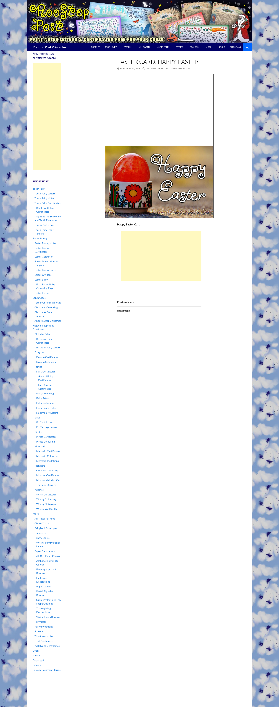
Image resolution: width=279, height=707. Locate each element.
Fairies (38, 366)
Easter (127, 47)
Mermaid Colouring (47, 455)
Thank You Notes (44, 636)
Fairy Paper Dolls (46, 407)
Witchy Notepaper (46, 504)
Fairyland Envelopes (46, 528)
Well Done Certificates (47, 645)
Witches (39, 489)
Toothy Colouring (44, 225)
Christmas (235, 47)
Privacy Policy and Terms (46, 669)
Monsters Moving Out (48, 480)
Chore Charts (42, 523)
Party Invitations (44, 626)
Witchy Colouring (46, 499)
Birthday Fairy (42, 334)
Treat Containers (44, 640)
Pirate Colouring (45, 441)
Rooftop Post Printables (49, 47)
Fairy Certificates (45, 371)
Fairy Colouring (45, 393)
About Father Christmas (48, 320)
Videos (36, 655)
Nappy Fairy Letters (47, 412)
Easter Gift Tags (43, 274)
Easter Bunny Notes (45, 243)
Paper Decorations (45, 551)
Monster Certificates (47, 475)
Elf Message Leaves (46, 427)
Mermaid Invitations (47, 460)
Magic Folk (163, 47)
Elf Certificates (44, 422)
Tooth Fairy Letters (45, 193)
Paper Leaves (43, 586)
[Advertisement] (161, 256)
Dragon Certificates (47, 357)
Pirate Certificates (46, 436)
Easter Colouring (44, 256)
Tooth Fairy (111, 47)
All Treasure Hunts (45, 518)
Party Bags (40, 621)
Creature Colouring (47, 470)
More (208, 47)
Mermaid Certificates (48, 451)
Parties (179, 47)
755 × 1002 (150, 68)
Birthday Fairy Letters (48, 347)
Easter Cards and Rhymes (175, 68)
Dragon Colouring (46, 361)
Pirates (38, 431)
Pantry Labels (42, 537)
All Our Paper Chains (48, 555)
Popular (95, 47)
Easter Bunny (40, 238)
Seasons (194, 47)
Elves (37, 417)
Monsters (40, 465)
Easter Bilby (41, 279)
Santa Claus (39, 297)
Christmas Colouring (46, 307)
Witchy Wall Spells (46, 508)
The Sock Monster (46, 484)
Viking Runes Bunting (48, 616)
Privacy (37, 665)
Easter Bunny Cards (45, 269)
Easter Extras (42, 292)
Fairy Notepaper (45, 403)
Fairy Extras (42, 398)
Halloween (144, 47)
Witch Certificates (46, 494)
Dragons (39, 352)
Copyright (38, 660)
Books (222, 47)
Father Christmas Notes (48, 302)
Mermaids (40, 446)
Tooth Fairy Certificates (47, 203)
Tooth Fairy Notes (44, 198)
